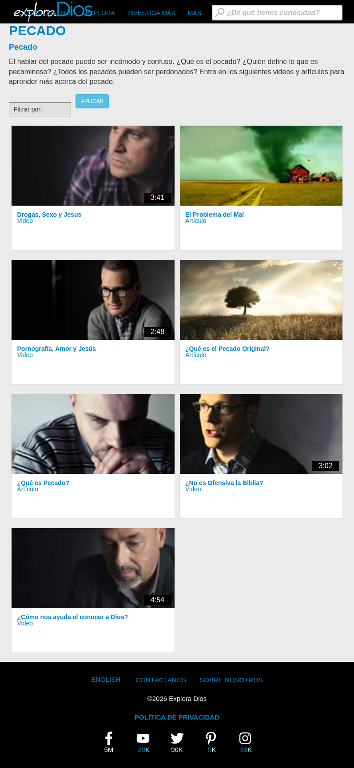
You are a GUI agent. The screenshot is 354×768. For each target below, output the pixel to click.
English (105, 679)
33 (248, 742)
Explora (100, 12)
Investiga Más (151, 12)
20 (146, 742)
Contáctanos (160, 680)
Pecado (23, 47)
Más (194, 12)
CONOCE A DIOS (48, 12)
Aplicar (92, 101)
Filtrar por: (28, 109)
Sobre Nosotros (231, 680)
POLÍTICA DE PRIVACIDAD (177, 717)
